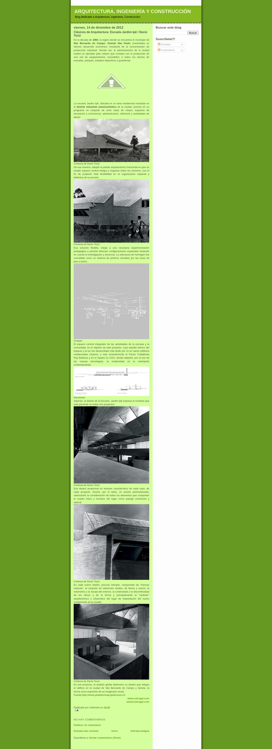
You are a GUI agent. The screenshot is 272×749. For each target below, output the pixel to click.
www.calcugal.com (138, 698)
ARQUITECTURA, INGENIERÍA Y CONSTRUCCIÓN (132, 11)
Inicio (114, 731)
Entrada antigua (140, 731)
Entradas (164, 44)
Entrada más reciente (86, 731)
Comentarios (166, 50)
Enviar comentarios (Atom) (105, 737)
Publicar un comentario (87, 725)
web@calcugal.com (138, 701)
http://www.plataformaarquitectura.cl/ (103, 695)
